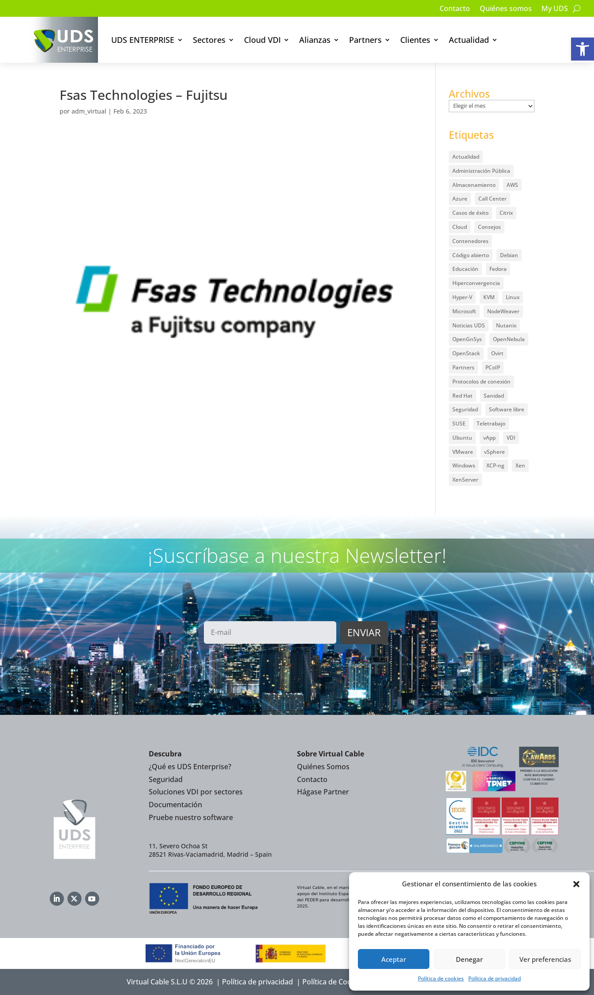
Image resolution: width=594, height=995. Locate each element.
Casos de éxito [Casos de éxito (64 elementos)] (470, 212)
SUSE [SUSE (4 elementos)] (459, 423)
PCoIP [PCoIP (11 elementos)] (492, 367)
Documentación (175, 804)
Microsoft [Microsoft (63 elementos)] (464, 311)
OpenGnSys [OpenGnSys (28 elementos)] (467, 339)
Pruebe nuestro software (191, 817)
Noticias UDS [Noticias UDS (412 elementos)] (468, 325)
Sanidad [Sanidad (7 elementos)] (494, 395)
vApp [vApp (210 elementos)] (489, 437)
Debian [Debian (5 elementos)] (509, 255)
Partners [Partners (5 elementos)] (463, 367)
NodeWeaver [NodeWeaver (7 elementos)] (503, 311)
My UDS (554, 9)
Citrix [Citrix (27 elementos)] (506, 212)
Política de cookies (441, 978)
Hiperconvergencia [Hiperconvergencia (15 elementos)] (476, 283)
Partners (365, 39)
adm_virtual (88, 111)
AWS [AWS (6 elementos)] (512, 185)
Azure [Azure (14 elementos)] (459, 198)
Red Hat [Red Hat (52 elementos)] (462, 395)
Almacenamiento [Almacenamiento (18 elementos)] (474, 185)
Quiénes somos (506, 9)
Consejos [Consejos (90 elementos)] (489, 227)
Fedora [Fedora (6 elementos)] (498, 269)
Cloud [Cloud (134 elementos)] (459, 227)
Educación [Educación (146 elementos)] (465, 269)
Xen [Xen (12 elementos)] (520, 465)
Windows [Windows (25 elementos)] (463, 465)
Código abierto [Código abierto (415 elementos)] (470, 255)
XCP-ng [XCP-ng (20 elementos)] (495, 465)
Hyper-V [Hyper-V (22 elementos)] (462, 297)
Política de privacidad (494, 978)
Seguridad (166, 779)
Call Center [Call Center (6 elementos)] (492, 198)
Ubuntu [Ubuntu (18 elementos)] (462, 437)
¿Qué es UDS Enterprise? (190, 766)
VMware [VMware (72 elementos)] (462, 452)
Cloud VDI (262, 39)
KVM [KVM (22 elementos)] (489, 297)
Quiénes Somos (323, 766)
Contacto (455, 9)
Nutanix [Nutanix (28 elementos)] (506, 325)
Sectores (209, 39)
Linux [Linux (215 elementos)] (512, 297)
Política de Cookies (333, 982)
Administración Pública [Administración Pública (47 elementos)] (481, 171)
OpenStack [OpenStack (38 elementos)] (466, 353)
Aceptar (393, 959)
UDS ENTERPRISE (142, 39)
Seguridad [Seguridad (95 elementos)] (465, 409)
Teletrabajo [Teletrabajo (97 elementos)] (491, 423)
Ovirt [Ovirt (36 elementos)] (497, 353)
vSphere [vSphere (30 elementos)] (494, 452)
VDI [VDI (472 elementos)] (511, 437)
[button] (582, 49)
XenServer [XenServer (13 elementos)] (465, 479)
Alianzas (315, 39)
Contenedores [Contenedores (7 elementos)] (470, 241)
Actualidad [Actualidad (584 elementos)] (465, 156)
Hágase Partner (323, 792)
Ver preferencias (545, 959)
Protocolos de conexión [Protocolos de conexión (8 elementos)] (481, 381)
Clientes (415, 39)
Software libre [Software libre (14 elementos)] (506, 409)
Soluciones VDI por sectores (196, 792)
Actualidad (469, 39)
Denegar (469, 959)
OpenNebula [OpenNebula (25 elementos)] (509, 339)
